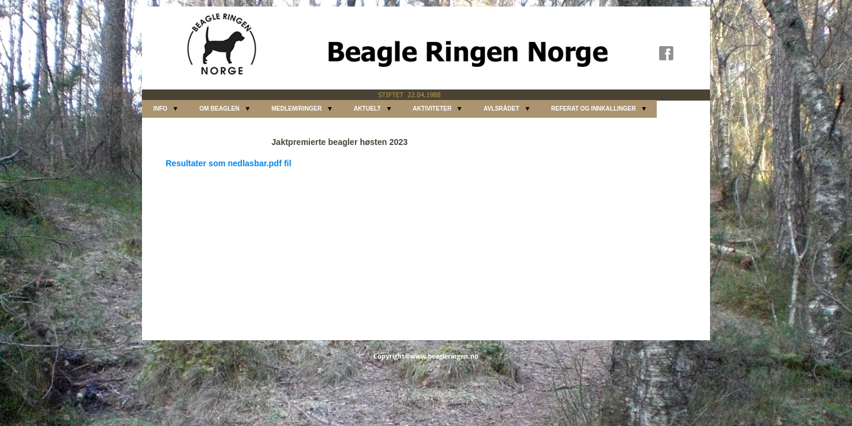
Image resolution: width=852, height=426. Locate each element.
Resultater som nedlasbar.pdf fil (228, 163)
